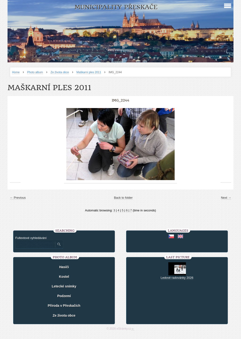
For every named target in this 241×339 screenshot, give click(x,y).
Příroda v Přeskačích (64, 305)
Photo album (35, 72)
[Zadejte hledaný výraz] (35, 244)
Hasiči (64, 267)
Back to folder (123, 197)
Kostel (64, 276)
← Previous (18, 197)
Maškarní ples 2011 (88, 72)
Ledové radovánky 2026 (177, 277)
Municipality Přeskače (115, 7)
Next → (226, 197)
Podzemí (64, 296)
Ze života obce (60, 72)
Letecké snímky (64, 286)
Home (16, 72)
